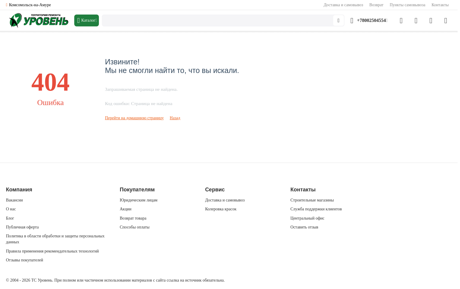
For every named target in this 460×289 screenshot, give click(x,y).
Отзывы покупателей (24, 260)
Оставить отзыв (304, 227)
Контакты (440, 5)
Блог (10, 218)
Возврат (376, 5)
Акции (125, 209)
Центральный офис (307, 218)
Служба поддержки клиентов (316, 209)
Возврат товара (133, 218)
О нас (11, 209)
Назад (175, 118)
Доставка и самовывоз (343, 5)
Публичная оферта (22, 227)
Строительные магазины (312, 200)
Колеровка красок (221, 209)
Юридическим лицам (138, 200)
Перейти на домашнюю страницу (134, 118)
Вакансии (14, 200)
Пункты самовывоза (407, 5)
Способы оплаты (134, 227)
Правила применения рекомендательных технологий (52, 251)
